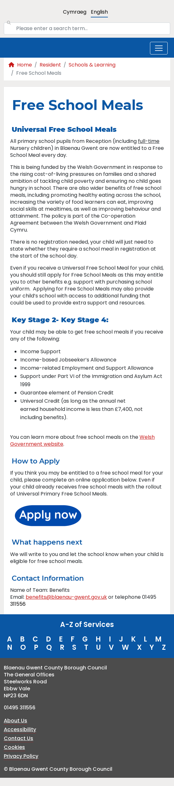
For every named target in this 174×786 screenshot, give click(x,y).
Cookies (14, 747)
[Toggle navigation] (159, 48)
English (99, 12)
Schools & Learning (92, 64)
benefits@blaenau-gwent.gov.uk (66, 597)
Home (20, 64)
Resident (50, 64)
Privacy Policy (21, 756)
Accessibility (20, 729)
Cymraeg (74, 12)
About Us (15, 720)
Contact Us (18, 738)
